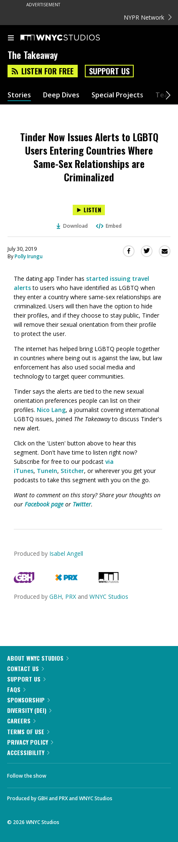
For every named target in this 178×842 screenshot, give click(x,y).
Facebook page (44, 504)
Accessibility (28, 752)
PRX (70, 596)
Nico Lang (51, 410)
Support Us (109, 71)
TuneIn (47, 471)
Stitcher (72, 471)
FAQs (16, 689)
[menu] (11, 38)
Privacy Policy (30, 742)
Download (72, 225)
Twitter (82, 504)
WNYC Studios (108, 596)
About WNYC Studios (38, 658)
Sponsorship (28, 699)
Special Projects (117, 95)
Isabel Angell (66, 553)
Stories (19, 95)
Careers (21, 720)
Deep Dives (61, 95)
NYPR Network (148, 17)
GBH (55, 596)
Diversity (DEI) (29, 710)
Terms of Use (28, 731)
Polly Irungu (29, 256)
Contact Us (25, 668)
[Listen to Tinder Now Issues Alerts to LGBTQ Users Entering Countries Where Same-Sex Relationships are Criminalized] (89, 210)
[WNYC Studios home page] (70, 38)
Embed (108, 225)
